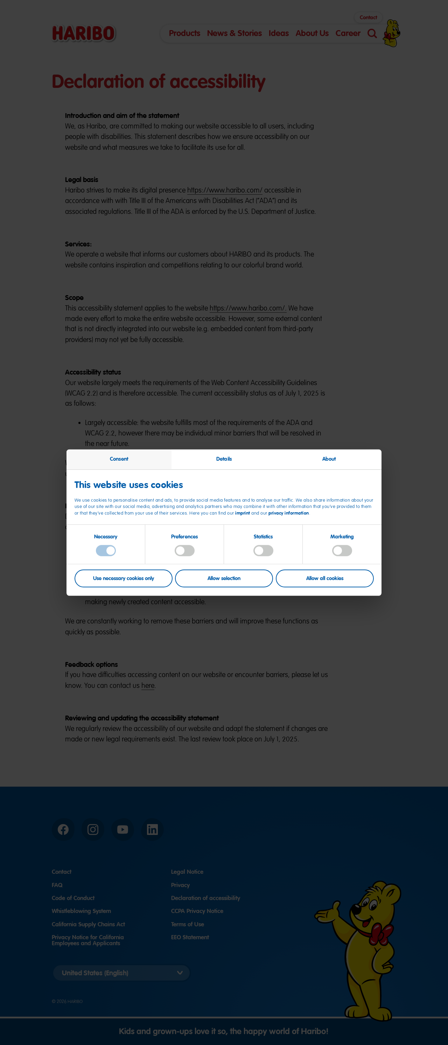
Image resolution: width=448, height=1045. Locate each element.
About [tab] (329, 458)
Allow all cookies (324, 578)
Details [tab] (224, 458)
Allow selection (224, 578)
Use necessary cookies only (123, 578)
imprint (242, 513)
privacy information (288, 513)
